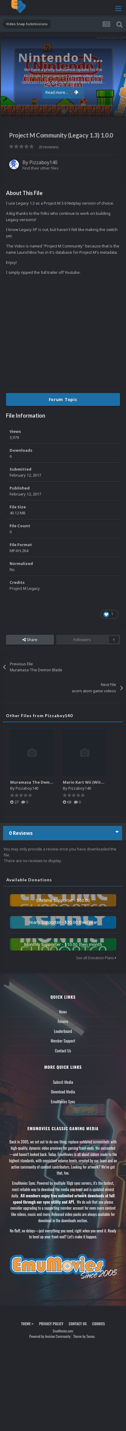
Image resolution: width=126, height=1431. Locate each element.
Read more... (61, 92)
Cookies (98, 1323)
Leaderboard (63, 1031)
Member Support (63, 1041)
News (63, 1012)
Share (29, 639)
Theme (27, 1323)
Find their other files (40, 168)
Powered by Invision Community (50, 1336)
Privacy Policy (51, 1323)
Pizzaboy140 (43, 162)
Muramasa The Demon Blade (38, 782)
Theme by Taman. (84, 1336)
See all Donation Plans (96, 957)
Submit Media (63, 1082)
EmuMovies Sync (63, 1101)
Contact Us (63, 1051)
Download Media (63, 1092)
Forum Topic (63, 399)
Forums (63, 1021)
